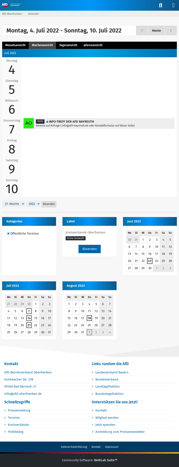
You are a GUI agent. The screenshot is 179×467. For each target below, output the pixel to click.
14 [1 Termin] (29, 318)
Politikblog (16, 432)
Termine (14, 418)
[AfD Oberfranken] (11, 5)
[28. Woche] (171, 30)
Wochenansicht (42, 45)
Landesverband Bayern (112, 372)
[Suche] (160, 5)
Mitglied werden (107, 418)
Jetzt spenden (105, 425)
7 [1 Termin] (29, 311)
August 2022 (76, 286)
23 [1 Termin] (149, 261)
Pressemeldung (19, 411)
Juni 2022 (134, 221)
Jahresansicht (93, 45)
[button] (76, 238)
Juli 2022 (12, 286)
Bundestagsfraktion (110, 394)
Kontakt (101, 411)
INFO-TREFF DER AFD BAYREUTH (71, 121)
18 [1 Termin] (89, 318)
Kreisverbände (18, 425)
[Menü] (173, 5)
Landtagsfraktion (108, 387)
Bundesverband (107, 380)
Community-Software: (89, 460)
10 (12, 189)
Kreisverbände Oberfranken (86, 233)
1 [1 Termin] (89, 332)
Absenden (49, 204)
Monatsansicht (15, 45)
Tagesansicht (68, 45)
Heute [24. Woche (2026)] (156, 30)
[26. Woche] (142, 30)
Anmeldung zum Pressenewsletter (120, 432)
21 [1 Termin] (29, 325)
